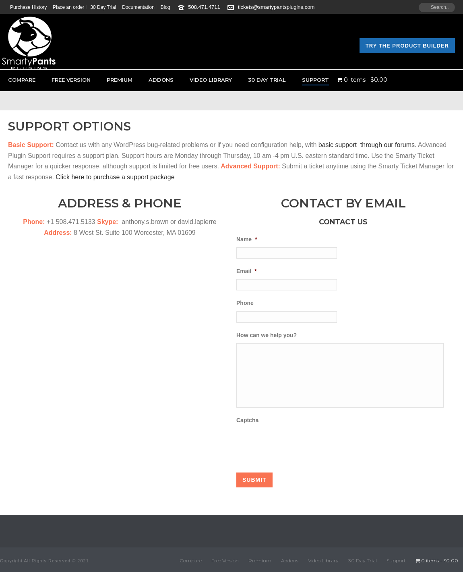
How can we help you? (266, 335)
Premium (119, 80)
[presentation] (297, 444)
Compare (21, 80)
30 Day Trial (267, 80)
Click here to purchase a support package (115, 177)
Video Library (211, 80)
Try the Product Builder (407, 46)
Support (315, 80)
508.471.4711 (204, 7)
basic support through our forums (366, 144)
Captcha (247, 420)
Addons (161, 80)
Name (246, 239)
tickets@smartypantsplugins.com (276, 7)
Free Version (71, 80)
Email (246, 271)
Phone (245, 303)
